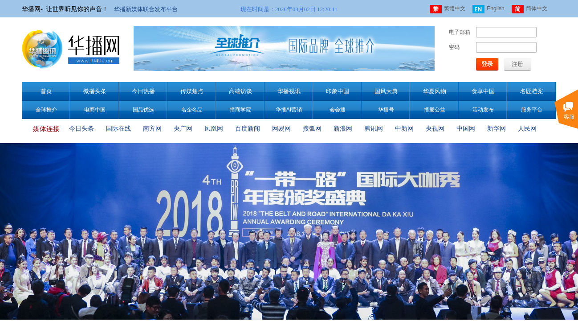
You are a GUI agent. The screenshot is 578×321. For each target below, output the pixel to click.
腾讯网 (373, 128)
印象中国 (337, 91)
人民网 (527, 128)
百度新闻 (247, 128)
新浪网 (343, 128)
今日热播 (143, 91)
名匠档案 (531, 91)
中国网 (465, 128)
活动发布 (483, 110)
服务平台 (531, 110)
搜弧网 (312, 128)
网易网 (281, 128)
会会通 (338, 110)
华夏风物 (434, 91)
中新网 (404, 128)
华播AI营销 (289, 110)
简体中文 (529, 9)
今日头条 (81, 128)
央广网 (183, 128)
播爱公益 (434, 110)
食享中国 (483, 91)
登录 (487, 64)
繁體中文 (447, 9)
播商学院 (240, 110)
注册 (517, 64)
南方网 (152, 128)
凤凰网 (213, 128)
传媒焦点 (192, 91)
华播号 (386, 110)
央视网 (435, 128)
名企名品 (192, 110)
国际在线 (118, 128)
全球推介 (46, 110)
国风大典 (386, 91)
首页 (46, 91)
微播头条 (94, 91)
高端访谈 (240, 91)
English (488, 9)
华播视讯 (289, 91)
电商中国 (95, 110)
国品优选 (143, 110)
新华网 (496, 128)
